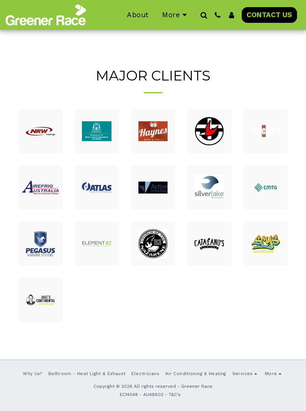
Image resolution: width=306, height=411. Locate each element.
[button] (203, 15)
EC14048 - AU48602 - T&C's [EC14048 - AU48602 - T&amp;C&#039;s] (150, 394)
